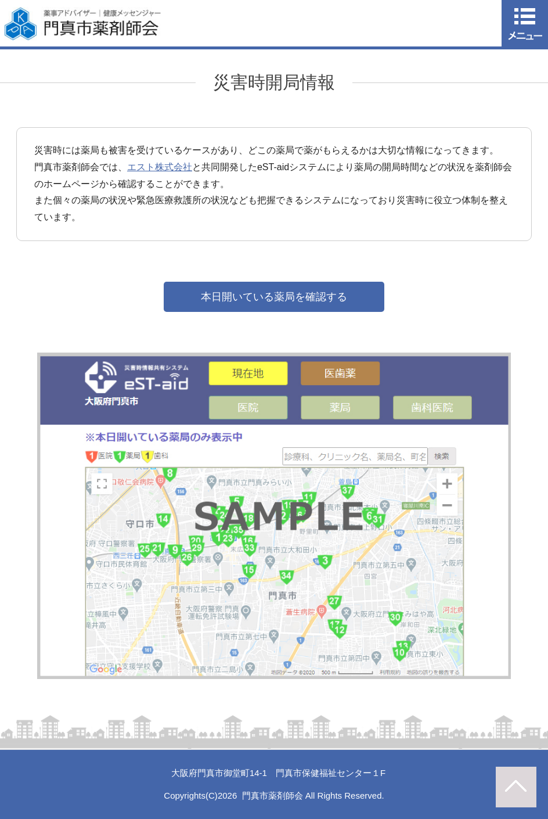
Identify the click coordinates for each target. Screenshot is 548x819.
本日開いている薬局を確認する (274, 297)
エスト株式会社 (159, 167)
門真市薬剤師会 (272, 795)
